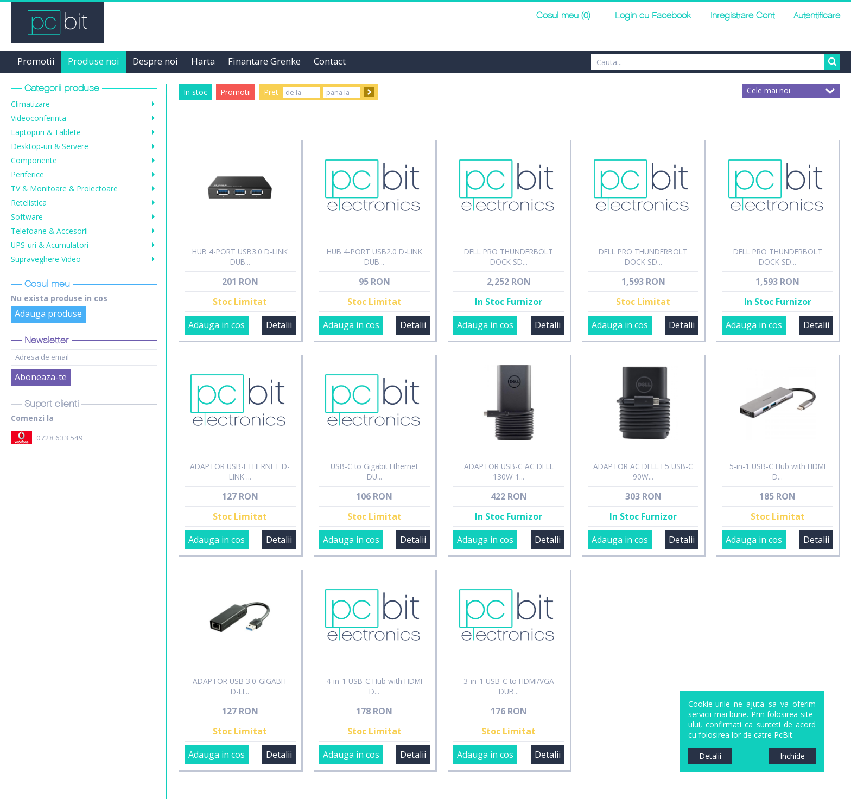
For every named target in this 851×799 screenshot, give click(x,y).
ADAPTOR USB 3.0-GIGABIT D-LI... (240, 686)
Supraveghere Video (46, 259)
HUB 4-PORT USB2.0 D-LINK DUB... (374, 256)
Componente (34, 160)
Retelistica (29, 202)
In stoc (195, 92)
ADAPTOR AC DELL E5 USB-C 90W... (643, 471)
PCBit (57, 22)
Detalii (279, 325)
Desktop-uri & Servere (49, 146)
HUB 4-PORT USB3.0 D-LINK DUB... (240, 256)
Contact (330, 61)
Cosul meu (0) (563, 16)
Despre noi (155, 61)
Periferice (27, 174)
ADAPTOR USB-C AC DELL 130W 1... (509, 471)
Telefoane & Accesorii (49, 231)
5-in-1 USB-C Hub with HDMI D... (777, 471)
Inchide (792, 756)
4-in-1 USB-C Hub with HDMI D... (374, 686)
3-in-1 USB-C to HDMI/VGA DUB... (508, 686)
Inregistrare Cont (742, 16)
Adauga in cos (216, 325)
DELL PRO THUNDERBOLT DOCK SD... (508, 256)
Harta (203, 61)
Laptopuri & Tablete (46, 132)
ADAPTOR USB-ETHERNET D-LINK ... (240, 471)
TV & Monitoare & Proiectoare (64, 188)
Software (27, 217)
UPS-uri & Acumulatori (49, 245)
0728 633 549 (59, 438)
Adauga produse (48, 313)
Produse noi (93, 61)
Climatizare (30, 104)
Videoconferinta (38, 118)
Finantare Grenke (264, 61)
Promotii (36, 61)
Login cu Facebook (651, 16)
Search (832, 62)
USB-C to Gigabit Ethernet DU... (374, 471)
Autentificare (816, 16)
